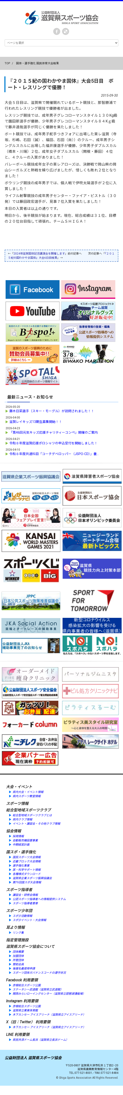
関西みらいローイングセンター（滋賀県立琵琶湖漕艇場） (49, 993)
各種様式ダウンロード (27, 874)
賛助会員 (18, 964)
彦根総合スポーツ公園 (27, 985)
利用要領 (30, 980)
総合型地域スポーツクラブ (28, 810)
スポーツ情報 (17, 803)
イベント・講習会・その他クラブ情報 (36, 823)
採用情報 (18, 836)
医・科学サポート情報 (27, 869)
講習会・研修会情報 (25, 895)
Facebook (56, 31)
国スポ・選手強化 (21, 852)
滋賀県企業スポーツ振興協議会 (32, 878)
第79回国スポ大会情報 (27, 882)
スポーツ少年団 (19, 910)
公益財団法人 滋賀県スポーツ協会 (33, 1058)
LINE (10, 1034)
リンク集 (18, 932)
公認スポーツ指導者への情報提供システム (39, 899)
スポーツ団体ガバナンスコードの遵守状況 (39, 972)
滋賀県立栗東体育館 (25, 1010)
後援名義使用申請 (24, 968)
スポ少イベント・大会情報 (29, 920)
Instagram (14, 1001)
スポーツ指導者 (19, 890)
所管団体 (18, 960)
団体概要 (18, 951)
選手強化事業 (21, 865)
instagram (65, 31)
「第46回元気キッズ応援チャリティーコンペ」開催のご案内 (53, 432)
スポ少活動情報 (22, 916)
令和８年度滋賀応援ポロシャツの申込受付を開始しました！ (53, 443)
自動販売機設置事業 (25, 840)
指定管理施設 (17, 940)
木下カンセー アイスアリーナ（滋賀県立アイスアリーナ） (49, 1014)
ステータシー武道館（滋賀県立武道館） (38, 989)
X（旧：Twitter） (20, 1022)
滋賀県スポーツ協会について (30, 946)
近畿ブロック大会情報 (27, 861)
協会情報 (13, 831)
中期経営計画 (21, 844)
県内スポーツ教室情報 (27, 796)
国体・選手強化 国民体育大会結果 (37, 63)
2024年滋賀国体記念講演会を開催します (39, 253)
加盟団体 (18, 956)
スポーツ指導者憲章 (25, 903)
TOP (7, 63)
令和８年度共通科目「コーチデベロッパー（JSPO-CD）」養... (54, 454)
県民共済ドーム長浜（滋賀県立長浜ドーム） (41, 1039)
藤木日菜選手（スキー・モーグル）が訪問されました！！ (53, 411)
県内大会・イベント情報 (28, 792)
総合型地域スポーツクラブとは (32, 815)
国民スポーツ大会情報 (27, 857)
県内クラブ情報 (22, 819)
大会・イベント (19, 787)
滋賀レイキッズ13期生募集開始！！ (35, 422)
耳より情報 (15, 927)
